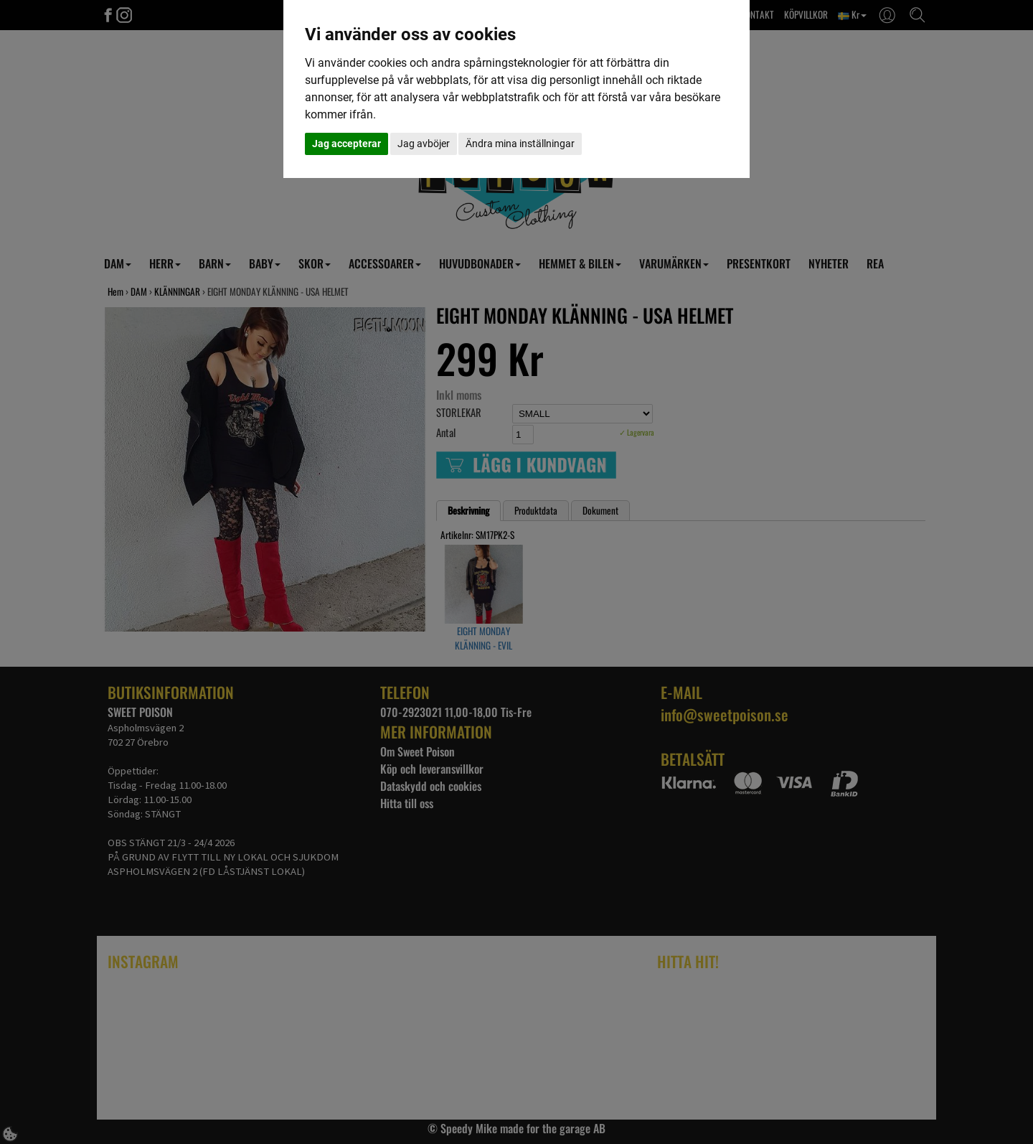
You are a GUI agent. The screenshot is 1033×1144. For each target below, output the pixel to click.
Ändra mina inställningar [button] (520, 143)
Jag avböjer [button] (423, 143)
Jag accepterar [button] (346, 143)
